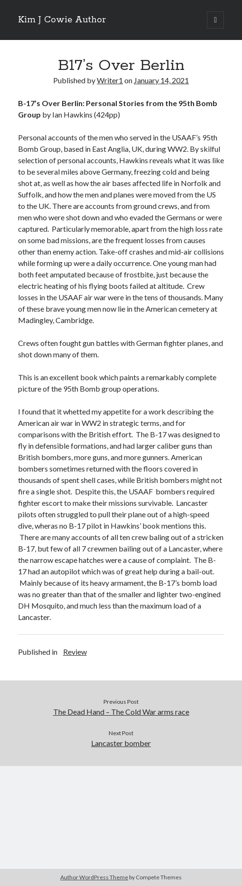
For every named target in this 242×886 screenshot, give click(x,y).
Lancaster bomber (121, 743)
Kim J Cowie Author (62, 20)
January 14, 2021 (161, 80)
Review (75, 651)
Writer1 (110, 80)
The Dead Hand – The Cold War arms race (121, 711)
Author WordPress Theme (94, 877)
